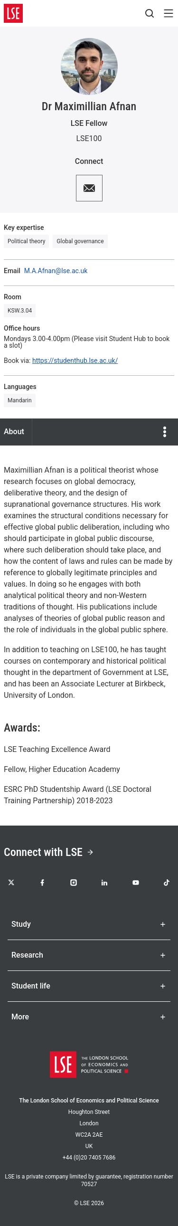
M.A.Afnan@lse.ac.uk (56, 270)
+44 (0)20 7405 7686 (89, 1157)
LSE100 (89, 138)
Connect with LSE (49, 852)
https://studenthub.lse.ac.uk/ (75, 360)
